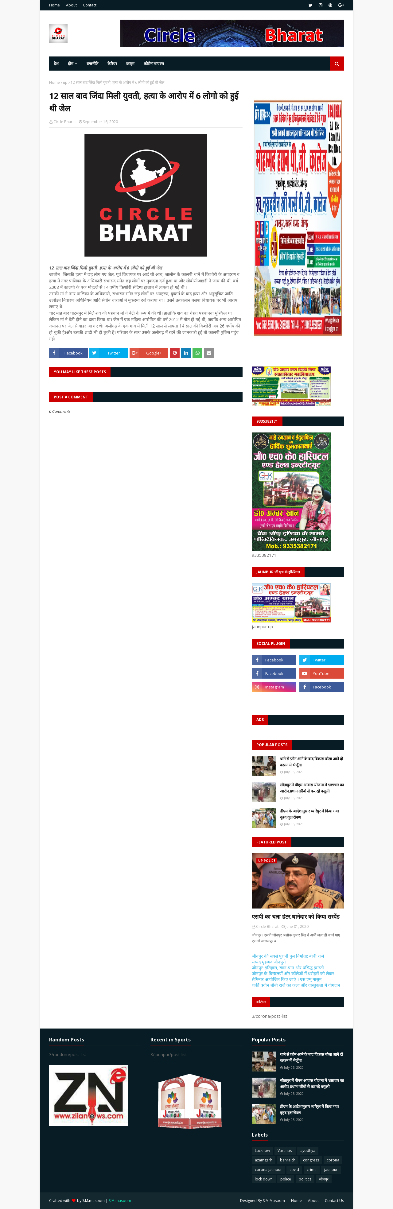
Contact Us (334, 1200)
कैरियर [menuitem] (112, 63)
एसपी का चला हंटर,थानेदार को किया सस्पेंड (296, 916)
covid (294, 1169)
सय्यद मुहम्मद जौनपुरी (269, 962)
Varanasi (285, 1150)
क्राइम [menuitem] (130, 63)
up (65, 82)
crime (312, 1169)
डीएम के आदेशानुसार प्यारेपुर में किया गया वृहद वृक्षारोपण (309, 814)
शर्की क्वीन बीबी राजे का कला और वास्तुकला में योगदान (296, 985)
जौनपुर (324, 1179)
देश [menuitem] (56, 63)
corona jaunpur (268, 1169)
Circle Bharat (64, 121)
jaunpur (331, 1169)
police (285, 1179)
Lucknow (262, 1150)
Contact (89, 5)
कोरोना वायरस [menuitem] (154, 63)
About (71, 5)
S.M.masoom (93, 1200)
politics (305, 1179)
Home (54, 5)
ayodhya (307, 1150)
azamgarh (263, 1160)
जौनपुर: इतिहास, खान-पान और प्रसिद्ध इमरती (288, 968)
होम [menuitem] (70, 63)
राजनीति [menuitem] (92, 63)
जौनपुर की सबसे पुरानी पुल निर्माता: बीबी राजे (288, 956)
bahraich (287, 1160)
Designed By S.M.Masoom (262, 1200)
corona (333, 1160)
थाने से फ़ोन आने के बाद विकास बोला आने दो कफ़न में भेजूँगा (311, 762)
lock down (264, 1179)
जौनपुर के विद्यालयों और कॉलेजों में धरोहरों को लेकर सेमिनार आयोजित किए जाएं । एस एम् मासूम (293, 976)
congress (311, 1160)
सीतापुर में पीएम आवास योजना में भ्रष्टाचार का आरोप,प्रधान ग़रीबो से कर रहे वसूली (312, 788)
